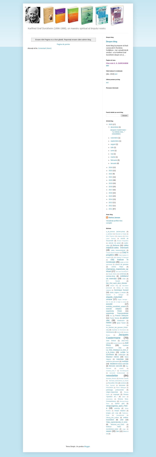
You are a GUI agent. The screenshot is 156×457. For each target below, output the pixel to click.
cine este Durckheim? (122, 271)
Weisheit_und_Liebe (117, 424)
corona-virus (110, 276)
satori (123, 396)
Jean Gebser (111, 340)
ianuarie (114, 163)
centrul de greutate (121, 264)
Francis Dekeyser (121, 315)
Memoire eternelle (115, 366)
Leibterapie (121, 355)
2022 (111, 174)
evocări (109, 304)
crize (124, 279)
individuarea (110, 332)
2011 (111, 209)
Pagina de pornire (63, 44)
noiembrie (114, 138)
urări (121, 420)
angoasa (120, 236)
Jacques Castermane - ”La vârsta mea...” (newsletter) (118, 132)
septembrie (115, 141)
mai (112, 154)
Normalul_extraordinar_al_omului (118, 380)
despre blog (114, 285)
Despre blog (111, 41)
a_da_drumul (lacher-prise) (115, 231)
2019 (111, 183)
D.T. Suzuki (113, 281)
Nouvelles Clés (113, 383)
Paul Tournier (110, 385)
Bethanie (116, 245)
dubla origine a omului (118, 292)
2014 (111, 199)
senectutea (109, 399)
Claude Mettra (112, 274)
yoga (124, 429)
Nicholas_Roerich (111, 378)
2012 (111, 206)
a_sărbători (109, 234)
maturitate (120, 359)
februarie (114, 160)
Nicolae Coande (123, 378)
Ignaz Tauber (121, 323)
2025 (111, 124)
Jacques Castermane (117, 336)
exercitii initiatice (114, 309)
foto (111, 315)
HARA (109, 323)
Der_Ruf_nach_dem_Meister (116, 283)
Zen (117, 431)
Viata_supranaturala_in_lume (116, 422)
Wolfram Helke (113, 427)
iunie (112, 151)
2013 (111, 202)
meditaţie (125, 361)
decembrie (115, 127)
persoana (122, 385)
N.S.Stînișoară (124, 370)
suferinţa (117, 408)
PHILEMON (109, 387)
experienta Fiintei (114, 311)
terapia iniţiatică (120, 411)
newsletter (112, 375)
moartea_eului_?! (111, 370)
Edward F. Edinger (114, 294)
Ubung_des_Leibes (112, 417)
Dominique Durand (121, 290)
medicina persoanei (112, 361)
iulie (112, 147)
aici (107, 66)
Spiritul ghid (119, 403)
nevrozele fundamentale (117, 373)
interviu (119, 332)
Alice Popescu (110, 236)
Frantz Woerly (114, 318)
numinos (123, 383)
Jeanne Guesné (117, 343)
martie (113, 157)
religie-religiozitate (112, 392)
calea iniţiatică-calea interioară (117, 246)
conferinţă (122, 274)
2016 (111, 193)
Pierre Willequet (121, 387)
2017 (111, 190)
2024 (111, 167)
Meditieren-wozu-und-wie (119, 364)
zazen (108, 431)
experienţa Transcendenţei (117, 313)
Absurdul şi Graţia (120, 234)
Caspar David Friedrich (113, 252)
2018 (111, 187)
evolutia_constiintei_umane (116, 306)
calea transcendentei (118, 250)
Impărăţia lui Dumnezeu (119, 330)
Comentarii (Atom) (45, 48)
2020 (111, 180)
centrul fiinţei (117, 267)
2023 (111, 171)
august (113, 144)
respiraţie (116, 394)
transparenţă (120, 415)
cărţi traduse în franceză (120, 257)
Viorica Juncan (114, 218)
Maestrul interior (112, 357)
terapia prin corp (112, 413)
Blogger (87, 446)
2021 (111, 177)
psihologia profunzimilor (115, 390)
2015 (111, 196)
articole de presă (115, 243)
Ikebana (108, 325)
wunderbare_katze (112, 429)
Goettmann (120, 320)
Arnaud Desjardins (122, 240)
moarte (121, 368)
